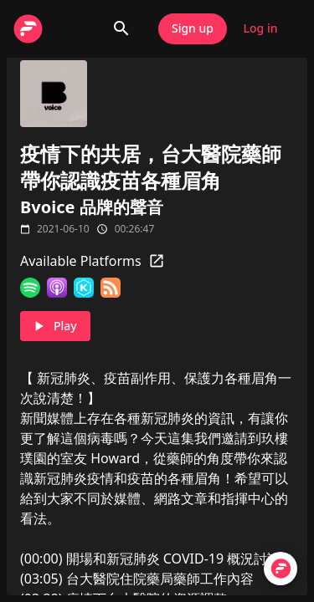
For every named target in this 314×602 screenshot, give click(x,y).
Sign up (192, 28)
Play (55, 326)
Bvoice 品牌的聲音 (91, 207)
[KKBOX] (84, 288)
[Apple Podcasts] (57, 288)
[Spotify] (30, 288)
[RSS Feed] (110, 288)
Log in (260, 28)
